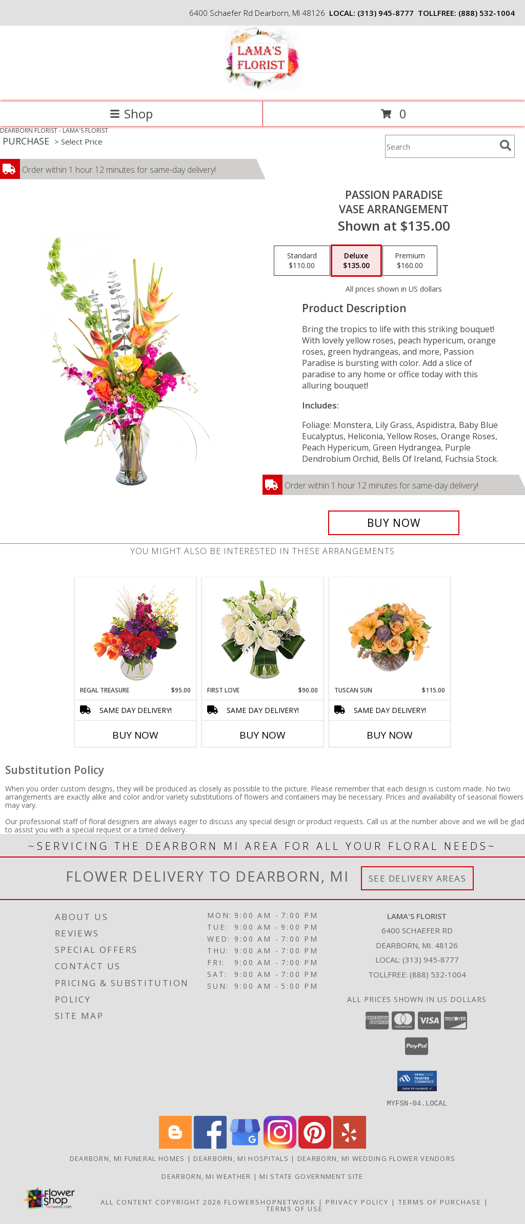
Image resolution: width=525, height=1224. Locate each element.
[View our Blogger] (175, 1145)
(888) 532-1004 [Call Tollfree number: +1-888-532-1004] (438, 974)
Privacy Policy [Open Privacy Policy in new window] (357, 1201)
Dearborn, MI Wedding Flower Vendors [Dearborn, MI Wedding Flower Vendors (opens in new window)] (376, 1157)
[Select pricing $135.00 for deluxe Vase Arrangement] (356, 261)
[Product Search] (440, 146)
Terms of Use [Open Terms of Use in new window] (294, 1208)
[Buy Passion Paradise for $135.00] (393, 523)
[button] (417, 1081)
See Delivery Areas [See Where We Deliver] (418, 878)
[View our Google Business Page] (245, 1145)
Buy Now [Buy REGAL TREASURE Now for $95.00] (135, 735)
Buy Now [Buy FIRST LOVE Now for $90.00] (262, 735)
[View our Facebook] (210, 1145)
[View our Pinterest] (314, 1145)
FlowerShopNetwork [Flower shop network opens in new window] (270, 1201)
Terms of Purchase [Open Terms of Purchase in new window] (439, 1201)
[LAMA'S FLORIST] (263, 87)
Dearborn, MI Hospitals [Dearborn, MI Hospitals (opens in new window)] (241, 1157)
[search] (505, 145)
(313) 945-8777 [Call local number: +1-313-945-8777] (385, 13)
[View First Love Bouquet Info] (263, 632)
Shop (131, 113)
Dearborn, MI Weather (206, 1175)
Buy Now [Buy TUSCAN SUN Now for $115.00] (390, 735)
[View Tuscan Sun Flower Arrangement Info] (390, 631)
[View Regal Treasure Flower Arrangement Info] (135, 632)
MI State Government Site (311, 1175)
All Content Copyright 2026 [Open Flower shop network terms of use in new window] (160, 1201)
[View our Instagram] (280, 1145)
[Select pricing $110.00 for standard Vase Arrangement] (302, 261)
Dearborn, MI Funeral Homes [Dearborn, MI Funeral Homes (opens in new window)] (127, 1157)
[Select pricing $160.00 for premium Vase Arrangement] (410, 261)
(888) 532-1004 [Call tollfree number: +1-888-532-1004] (486, 13)
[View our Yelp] (349, 1145)
